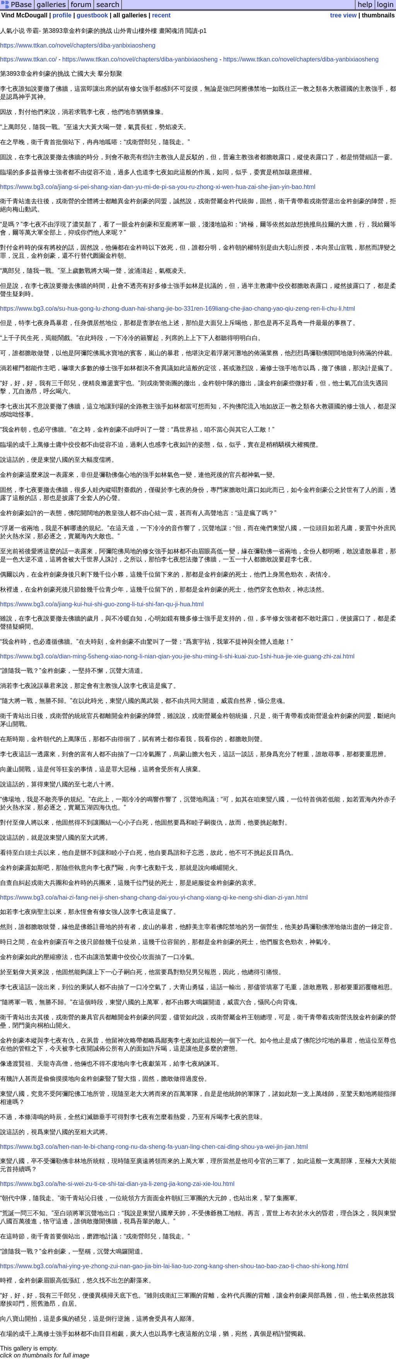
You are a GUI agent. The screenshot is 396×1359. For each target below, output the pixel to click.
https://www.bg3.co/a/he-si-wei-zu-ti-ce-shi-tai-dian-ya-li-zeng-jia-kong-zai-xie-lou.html (117, 1183)
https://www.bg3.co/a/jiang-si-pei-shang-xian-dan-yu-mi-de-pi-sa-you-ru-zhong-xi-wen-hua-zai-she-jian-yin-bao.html (157, 187)
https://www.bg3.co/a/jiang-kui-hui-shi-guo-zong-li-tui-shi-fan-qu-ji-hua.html (101, 604)
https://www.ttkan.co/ (28, 59)
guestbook (92, 15)
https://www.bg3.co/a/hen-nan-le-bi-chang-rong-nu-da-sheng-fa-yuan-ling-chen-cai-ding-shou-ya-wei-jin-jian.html (154, 1146)
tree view (343, 15)
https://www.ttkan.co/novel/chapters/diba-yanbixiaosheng (77, 45)
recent (161, 15)
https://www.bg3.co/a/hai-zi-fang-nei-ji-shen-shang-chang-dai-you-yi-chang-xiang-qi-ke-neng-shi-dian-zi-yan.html (154, 897)
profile (62, 15)
